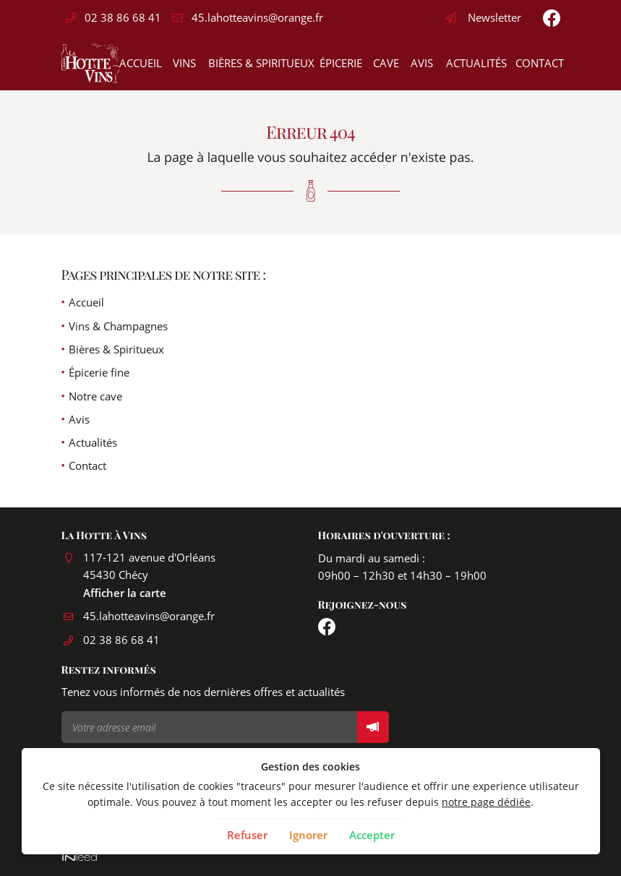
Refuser (247, 835)
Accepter (372, 835)
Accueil (138, 63)
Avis (421, 63)
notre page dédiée (486, 802)
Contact (537, 63)
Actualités (474, 63)
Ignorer (308, 835)
